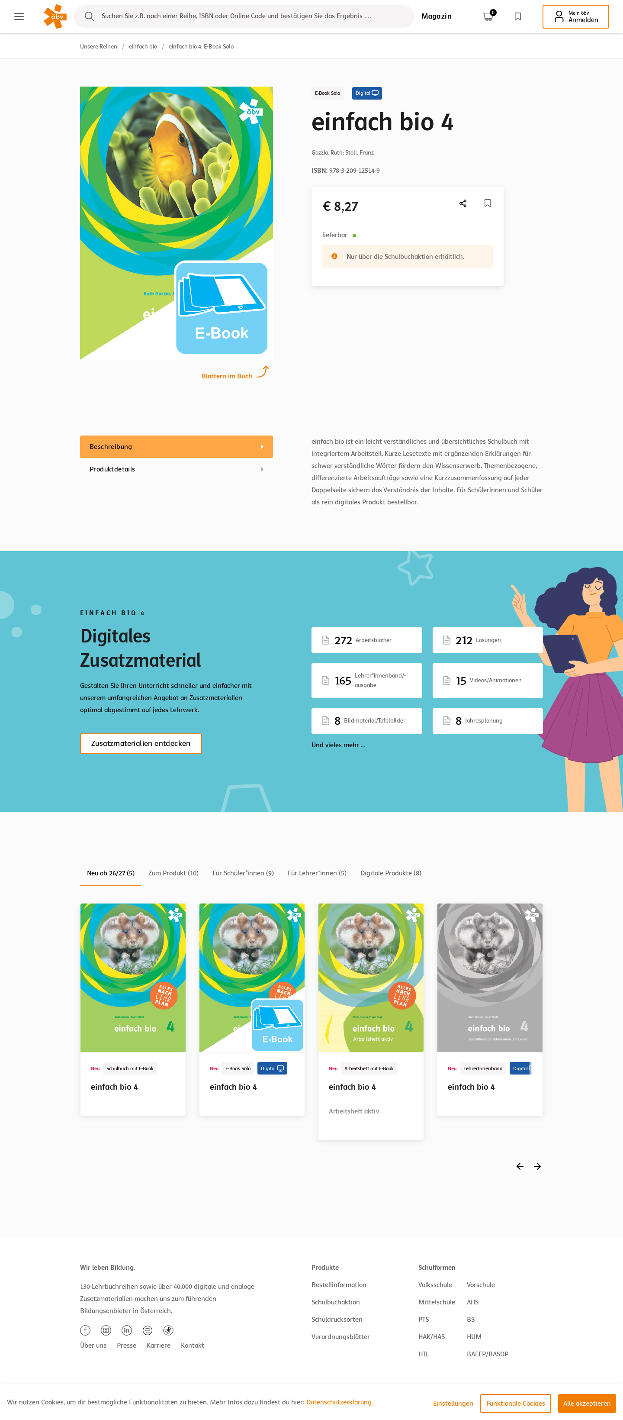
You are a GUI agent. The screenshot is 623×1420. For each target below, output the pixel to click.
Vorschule (481, 1285)
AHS (472, 1302)
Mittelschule (436, 1302)
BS (471, 1319)
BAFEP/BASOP (487, 1354)
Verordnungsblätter (341, 1337)
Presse (126, 1345)
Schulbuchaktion (336, 1302)
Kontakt (192, 1345)
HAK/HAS (431, 1337)
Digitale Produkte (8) (390, 873)
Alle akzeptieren (587, 1403)
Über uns (93, 1345)
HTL (423, 1354)
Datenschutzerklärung (339, 1402)
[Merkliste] (487, 203)
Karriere (158, 1345)
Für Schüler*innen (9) (243, 873)
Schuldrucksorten (337, 1319)
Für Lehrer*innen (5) (317, 873)
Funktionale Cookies (515, 1403)
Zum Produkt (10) (173, 873)
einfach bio (143, 46)
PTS (423, 1319)
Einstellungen (453, 1403)
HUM (474, 1337)
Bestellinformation (339, 1285)
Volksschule (435, 1285)
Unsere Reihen (98, 46)
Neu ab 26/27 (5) (111, 873)
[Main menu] (19, 16)
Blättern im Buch (227, 375)
